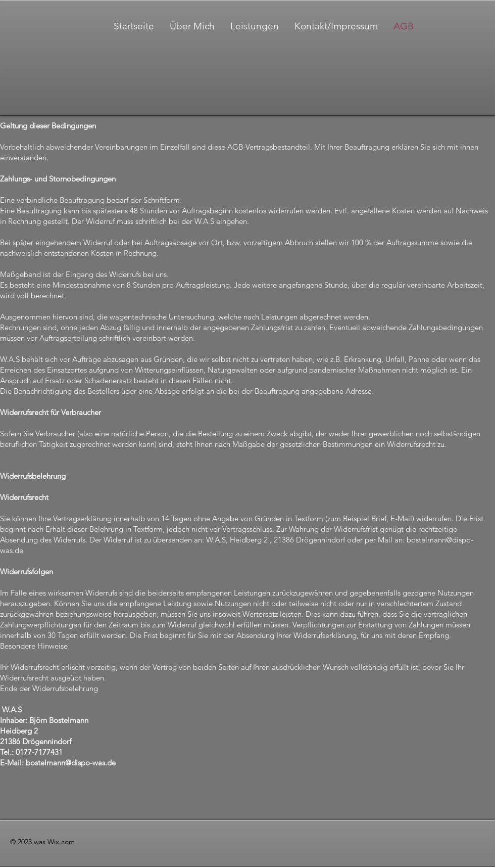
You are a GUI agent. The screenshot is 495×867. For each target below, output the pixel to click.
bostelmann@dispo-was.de (71, 762)
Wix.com (61, 841)
